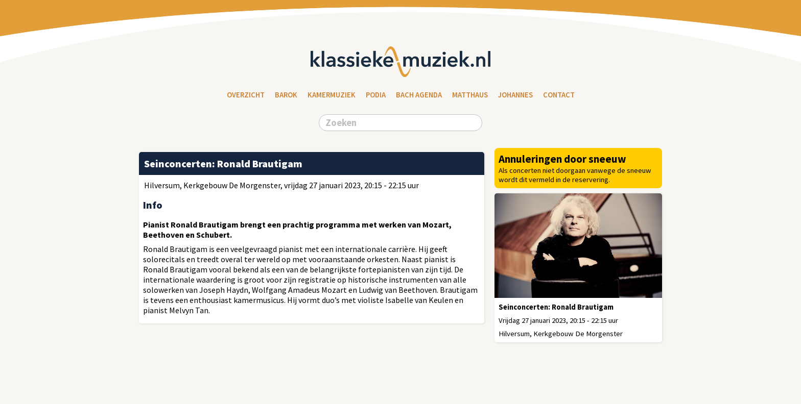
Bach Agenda (419, 94)
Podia (376, 94)
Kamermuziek (332, 94)
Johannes (515, 94)
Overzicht (246, 94)
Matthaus (470, 94)
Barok (286, 94)
